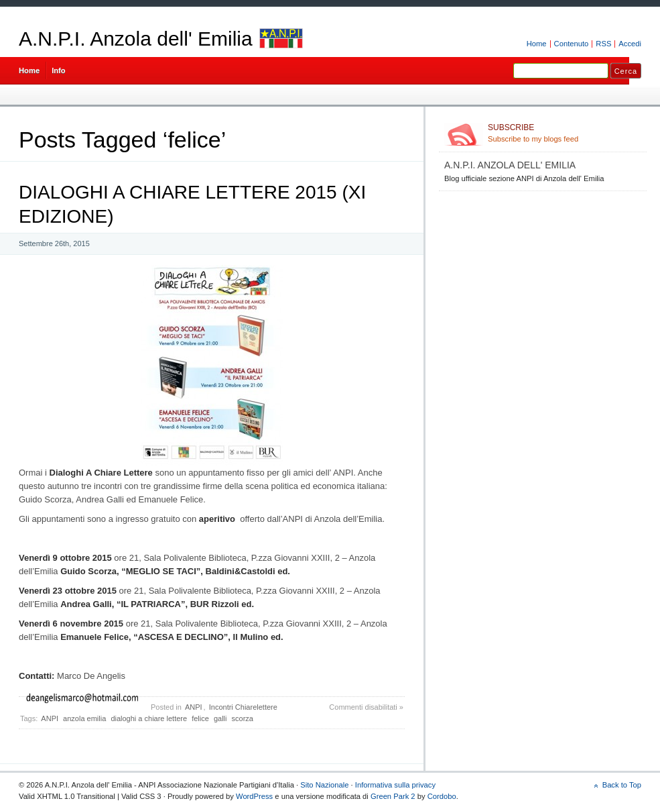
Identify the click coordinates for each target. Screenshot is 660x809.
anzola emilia (84, 718)
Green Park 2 (393, 796)
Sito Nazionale (324, 785)
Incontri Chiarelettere (243, 707)
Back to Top (621, 785)
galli (220, 718)
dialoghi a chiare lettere (149, 718)
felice (200, 718)
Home (537, 44)
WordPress (254, 796)
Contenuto (571, 44)
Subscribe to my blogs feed (564, 133)
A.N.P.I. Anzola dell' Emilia (136, 39)
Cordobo (441, 796)
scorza (242, 718)
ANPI (193, 707)
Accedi (629, 44)
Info (59, 70)
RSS (603, 44)
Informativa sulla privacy (395, 785)
